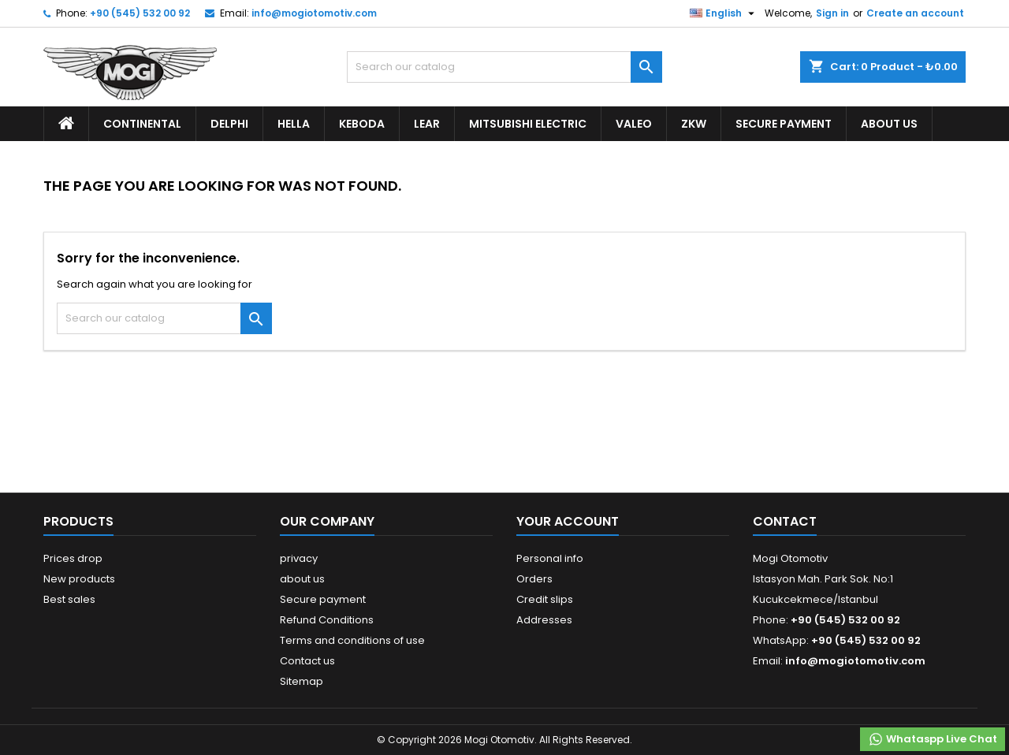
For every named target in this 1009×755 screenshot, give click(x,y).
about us (889, 124)
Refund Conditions (327, 619)
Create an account (915, 13)
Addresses (544, 619)
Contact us (307, 660)
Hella (293, 124)
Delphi (229, 124)
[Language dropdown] (724, 13)
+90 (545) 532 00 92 (140, 13)
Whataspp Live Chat (932, 739)
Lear (427, 124)
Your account (567, 521)
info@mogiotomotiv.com (314, 13)
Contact (785, 521)
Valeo (634, 124)
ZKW (693, 124)
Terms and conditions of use (352, 640)
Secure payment (783, 124)
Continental (142, 124)
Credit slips (544, 599)
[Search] (504, 67)
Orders (534, 578)
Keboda (362, 124)
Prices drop (72, 558)
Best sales (69, 599)
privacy (299, 558)
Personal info (549, 558)
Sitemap (301, 681)
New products (79, 578)
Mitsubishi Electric (527, 124)
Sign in (832, 13)
